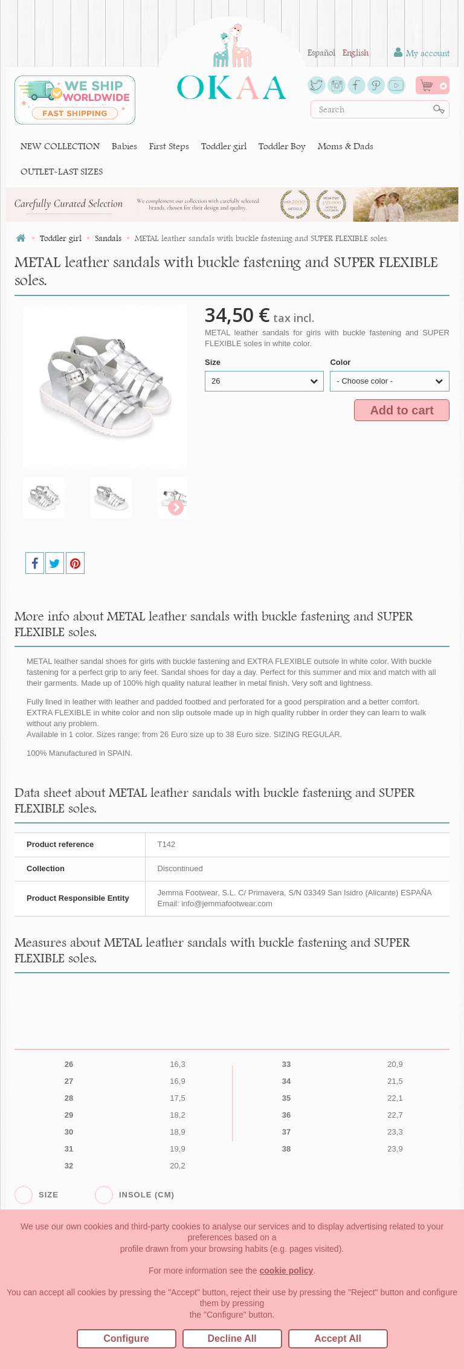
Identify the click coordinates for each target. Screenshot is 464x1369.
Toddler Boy (282, 146)
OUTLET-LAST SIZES (62, 171)
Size (214, 362)
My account (422, 53)
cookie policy (287, 1270)
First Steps (169, 146)
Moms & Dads (345, 146)
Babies (124, 146)
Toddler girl (223, 146)
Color (341, 362)
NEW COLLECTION (60, 146)
